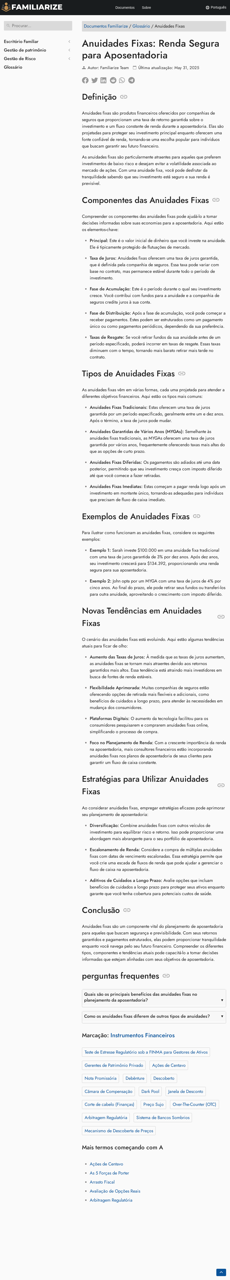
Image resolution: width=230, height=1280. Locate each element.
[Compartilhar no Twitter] (95, 79)
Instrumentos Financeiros (142, 1035)
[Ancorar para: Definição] (124, 97)
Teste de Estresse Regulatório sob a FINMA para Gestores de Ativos (146, 1052)
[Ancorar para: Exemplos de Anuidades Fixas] (196, 516)
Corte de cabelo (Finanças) (109, 1104)
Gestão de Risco (20, 58)
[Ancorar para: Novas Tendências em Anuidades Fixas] (221, 617)
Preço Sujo (153, 1104)
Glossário (13, 67)
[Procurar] (38, 26)
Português (215, 7)
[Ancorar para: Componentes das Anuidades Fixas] (216, 200)
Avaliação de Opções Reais (115, 1191)
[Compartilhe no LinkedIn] (105, 79)
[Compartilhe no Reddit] (114, 79)
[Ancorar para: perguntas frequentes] (166, 976)
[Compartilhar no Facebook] (86, 79)
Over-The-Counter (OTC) (194, 1104)
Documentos (125, 8)
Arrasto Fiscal (102, 1182)
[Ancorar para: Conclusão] (127, 910)
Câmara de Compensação (108, 1091)
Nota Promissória (101, 1078)
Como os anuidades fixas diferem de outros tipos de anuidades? (147, 1016)
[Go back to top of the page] (221, 1272)
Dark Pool (150, 1091)
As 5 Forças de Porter (109, 1173)
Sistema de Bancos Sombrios (163, 1117)
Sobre (146, 8)
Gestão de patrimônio (25, 50)
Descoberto (163, 1078)
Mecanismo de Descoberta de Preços (119, 1131)
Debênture (135, 1078)
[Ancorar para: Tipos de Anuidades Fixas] (182, 373)
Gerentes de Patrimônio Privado (114, 1065)
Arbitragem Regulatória (106, 1117)
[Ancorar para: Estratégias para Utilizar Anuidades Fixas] (221, 785)
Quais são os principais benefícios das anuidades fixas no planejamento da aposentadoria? (140, 997)
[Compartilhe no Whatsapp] (123, 79)
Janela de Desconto (185, 1091)
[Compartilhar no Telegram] (133, 79)
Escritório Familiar (21, 41)
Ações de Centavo (169, 1065)
